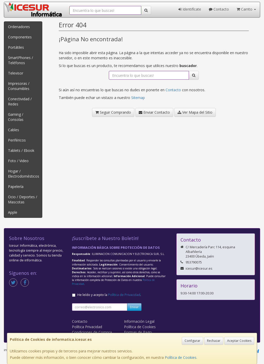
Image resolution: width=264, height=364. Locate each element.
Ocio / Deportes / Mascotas (22, 199)
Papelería (15, 186)
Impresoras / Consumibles (18, 86)
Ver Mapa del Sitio (195, 112)
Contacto (219, 9)
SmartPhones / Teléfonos (20, 60)
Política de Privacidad (124, 295)
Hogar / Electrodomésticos (23, 174)
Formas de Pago (138, 332)
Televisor (15, 73)
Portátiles (16, 47)
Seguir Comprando (113, 112)
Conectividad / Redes (20, 101)
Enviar (134, 307)
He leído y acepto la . (109, 295)
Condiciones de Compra (92, 332)
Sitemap (138, 97)
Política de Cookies (180, 357)
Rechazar (213, 340)
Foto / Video (18, 160)
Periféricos (17, 140)
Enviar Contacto (154, 112)
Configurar (192, 340)
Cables (13, 129)
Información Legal (139, 321)
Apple (12, 212)
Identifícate (189, 9)
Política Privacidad (87, 326)
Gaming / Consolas (15, 117)
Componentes (20, 37)
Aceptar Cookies (239, 340)
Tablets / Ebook (21, 150)
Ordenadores (19, 26)
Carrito (246, 9)
